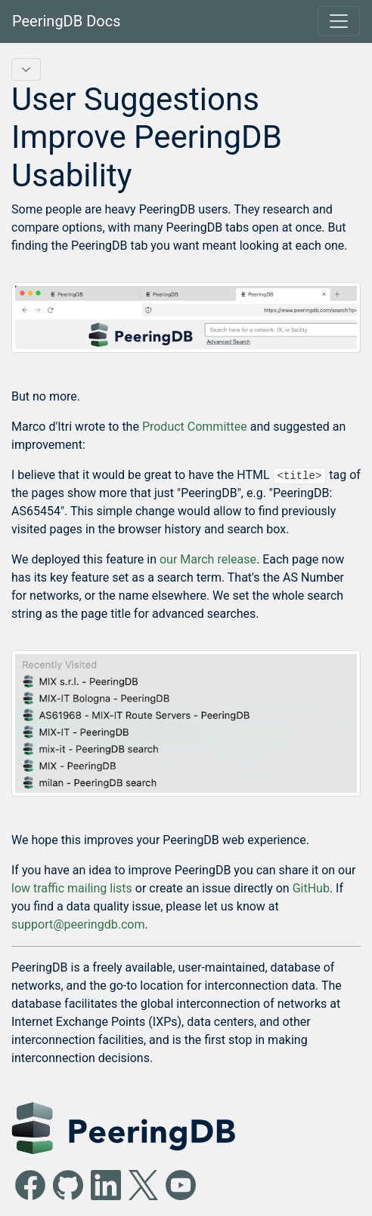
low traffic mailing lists (71, 888)
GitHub (311, 888)
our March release (208, 559)
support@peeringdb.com (77, 924)
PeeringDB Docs (66, 21)
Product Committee (194, 426)
